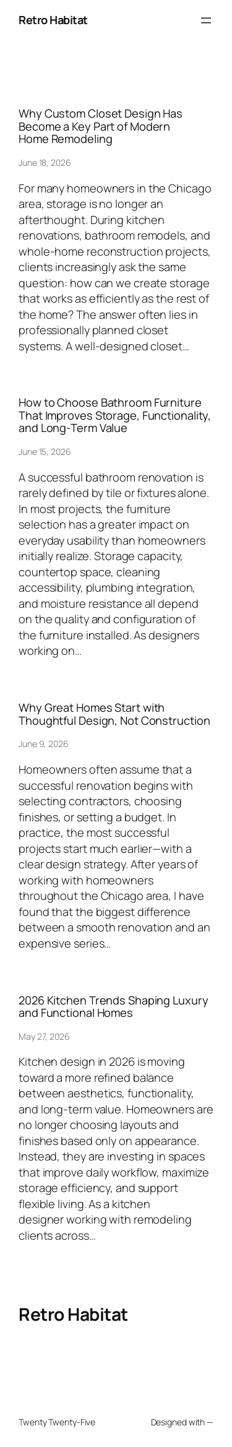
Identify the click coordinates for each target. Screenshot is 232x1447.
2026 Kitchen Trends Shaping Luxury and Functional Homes (113, 1006)
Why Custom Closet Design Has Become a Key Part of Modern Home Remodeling (101, 126)
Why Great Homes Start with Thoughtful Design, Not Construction (114, 714)
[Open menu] (206, 20)
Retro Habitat (53, 19)
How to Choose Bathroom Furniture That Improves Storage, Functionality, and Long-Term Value (115, 415)
